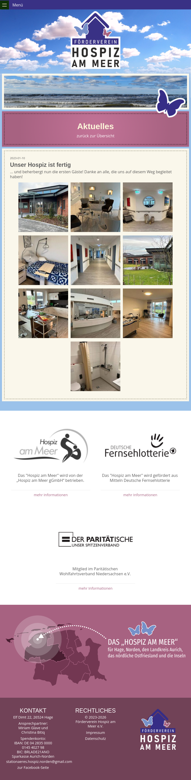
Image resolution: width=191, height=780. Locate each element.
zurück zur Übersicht (95, 136)
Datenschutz (95, 738)
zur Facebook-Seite (33, 767)
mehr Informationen (51, 494)
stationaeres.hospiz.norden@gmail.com (33, 761)
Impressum (95, 732)
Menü (17, 5)
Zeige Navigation (4, 4)
